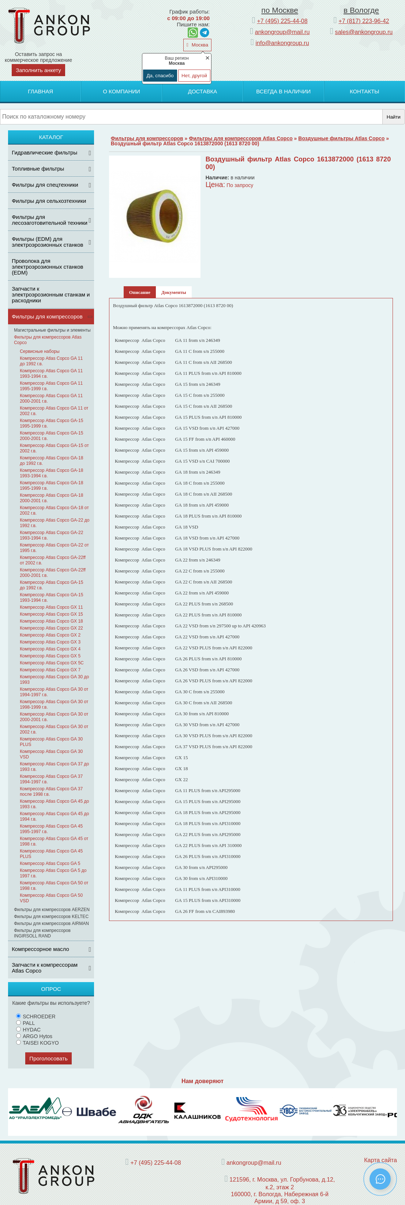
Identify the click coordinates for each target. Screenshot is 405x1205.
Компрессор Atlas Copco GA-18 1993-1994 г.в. (51, 473)
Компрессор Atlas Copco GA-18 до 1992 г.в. (51, 460)
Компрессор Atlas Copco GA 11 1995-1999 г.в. (51, 386)
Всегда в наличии (283, 91)
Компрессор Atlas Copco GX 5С (52, 662)
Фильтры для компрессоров (47, 316)
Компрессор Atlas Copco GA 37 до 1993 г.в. (54, 766)
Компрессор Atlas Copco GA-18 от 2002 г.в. (54, 510)
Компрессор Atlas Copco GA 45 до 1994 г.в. (54, 816)
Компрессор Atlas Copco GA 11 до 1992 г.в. (51, 361)
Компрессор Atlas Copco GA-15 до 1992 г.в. (51, 585)
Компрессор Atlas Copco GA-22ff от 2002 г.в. (53, 560)
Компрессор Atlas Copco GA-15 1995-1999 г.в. (51, 423)
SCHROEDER (35, 1016)
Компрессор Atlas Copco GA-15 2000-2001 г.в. (51, 435)
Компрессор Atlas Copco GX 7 (50, 669)
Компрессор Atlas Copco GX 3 (50, 642)
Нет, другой (194, 75)
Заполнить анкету (38, 70)
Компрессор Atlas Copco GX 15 (51, 614)
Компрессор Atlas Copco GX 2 (50, 635)
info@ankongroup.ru (282, 43)
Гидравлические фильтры (44, 152)
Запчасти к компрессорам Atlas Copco (45, 968)
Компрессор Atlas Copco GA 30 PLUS (51, 741)
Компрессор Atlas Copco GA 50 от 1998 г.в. (54, 885)
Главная (40, 91)
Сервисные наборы (40, 351)
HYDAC (28, 1030)
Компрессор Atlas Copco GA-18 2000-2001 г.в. (51, 498)
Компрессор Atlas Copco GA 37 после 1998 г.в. (51, 791)
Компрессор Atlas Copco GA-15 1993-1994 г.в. (51, 597)
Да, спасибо (159, 75)
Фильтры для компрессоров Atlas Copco (48, 340)
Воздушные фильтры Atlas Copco (341, 138)
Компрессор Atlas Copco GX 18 (51, 621)
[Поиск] (191, 116)
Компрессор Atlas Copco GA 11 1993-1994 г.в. (51, 373)
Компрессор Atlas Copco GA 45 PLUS (51, 853)
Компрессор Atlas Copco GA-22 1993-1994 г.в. (51, 535)
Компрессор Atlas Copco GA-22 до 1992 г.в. (54, 523)
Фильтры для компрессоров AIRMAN (51, 923)
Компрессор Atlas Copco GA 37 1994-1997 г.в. (51, 779)
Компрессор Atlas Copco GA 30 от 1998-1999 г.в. (54, 704)
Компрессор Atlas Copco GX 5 (50, 656)
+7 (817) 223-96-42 (363, 21)
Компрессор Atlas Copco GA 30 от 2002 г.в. (54, 729)
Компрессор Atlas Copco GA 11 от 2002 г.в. (54, 411)
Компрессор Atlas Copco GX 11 (51, 607)
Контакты (364, 91)
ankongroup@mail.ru (282, 32)
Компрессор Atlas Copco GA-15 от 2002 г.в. (54, 448)
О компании (121, 91)
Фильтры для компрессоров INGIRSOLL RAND (42, 933)
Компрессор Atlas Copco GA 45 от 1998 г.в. (54, 841)
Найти (394, 117)
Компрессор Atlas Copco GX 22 (51, 628)
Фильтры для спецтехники (45, 185)
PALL (25, 1023)
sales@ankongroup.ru (364, 32)
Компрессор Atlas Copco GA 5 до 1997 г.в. (53, 873)
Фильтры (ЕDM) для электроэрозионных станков (47, 242)
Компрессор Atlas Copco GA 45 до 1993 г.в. (54, 804)
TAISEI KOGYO (37, 1043)
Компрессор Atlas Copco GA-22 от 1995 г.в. (54, 547)
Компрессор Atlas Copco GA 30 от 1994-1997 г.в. (54, 692)
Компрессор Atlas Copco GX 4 (50, 649)
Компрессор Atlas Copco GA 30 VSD (51, 754)
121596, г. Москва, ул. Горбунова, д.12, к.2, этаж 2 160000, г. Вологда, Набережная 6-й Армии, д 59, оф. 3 (282, 1190)
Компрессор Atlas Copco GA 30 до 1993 (54, 679)
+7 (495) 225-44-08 (282, 21)
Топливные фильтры (38, 168)
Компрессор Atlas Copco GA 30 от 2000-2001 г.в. (54, 717)
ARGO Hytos (34, 1036)
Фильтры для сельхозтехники (49, 201)
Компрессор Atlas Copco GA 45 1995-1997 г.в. (51, 829)
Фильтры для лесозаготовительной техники (49, 220)
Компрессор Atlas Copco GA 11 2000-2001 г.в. (51, 398)
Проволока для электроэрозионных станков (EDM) (47, 267)
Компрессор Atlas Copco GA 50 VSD (51, 898)
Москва (199, 45)
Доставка (202, 91)
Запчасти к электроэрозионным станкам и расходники (51, 294)
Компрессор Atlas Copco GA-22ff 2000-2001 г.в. (53, 572)
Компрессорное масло (40, 949)
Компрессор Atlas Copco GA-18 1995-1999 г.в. (51, 485)
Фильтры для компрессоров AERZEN (52, 909)
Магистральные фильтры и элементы (52, 330)
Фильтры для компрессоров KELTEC (51, 916)
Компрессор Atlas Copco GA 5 (50, 863)
